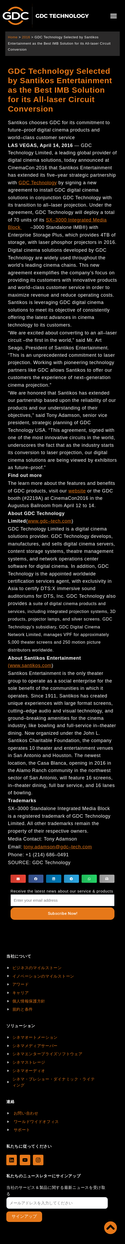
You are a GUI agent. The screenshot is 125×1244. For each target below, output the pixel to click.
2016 (26, 37)
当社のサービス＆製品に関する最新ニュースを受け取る (56, 1190)
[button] (113, 16)
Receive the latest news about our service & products (62, 891)
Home (13, 37)
